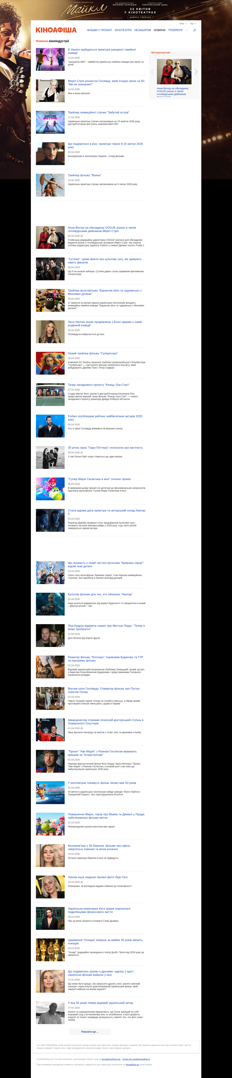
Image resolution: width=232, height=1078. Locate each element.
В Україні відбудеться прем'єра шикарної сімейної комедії (102, 51)
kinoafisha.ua (132, 1064)
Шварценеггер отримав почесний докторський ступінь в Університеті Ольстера (106, 721)
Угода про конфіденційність (136, 1059)
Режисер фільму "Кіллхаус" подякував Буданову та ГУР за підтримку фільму (105, 659)
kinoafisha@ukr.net (111, 1059)
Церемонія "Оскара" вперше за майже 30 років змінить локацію (105, 941)
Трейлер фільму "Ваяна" (84, 175)
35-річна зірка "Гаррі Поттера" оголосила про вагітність (105, 447)
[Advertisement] (91, 211)
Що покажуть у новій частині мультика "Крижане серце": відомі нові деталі (106, 564)
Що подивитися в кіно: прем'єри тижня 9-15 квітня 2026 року (105, 145)
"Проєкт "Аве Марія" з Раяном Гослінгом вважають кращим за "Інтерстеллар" (102, 753)
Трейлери (175, 30)
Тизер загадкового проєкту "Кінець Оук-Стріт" (99, 384)
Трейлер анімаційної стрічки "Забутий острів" (98, 112)
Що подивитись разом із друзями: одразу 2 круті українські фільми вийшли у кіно (100, 973)
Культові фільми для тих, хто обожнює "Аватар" (100, 594)
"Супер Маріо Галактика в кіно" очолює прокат (99, 479)
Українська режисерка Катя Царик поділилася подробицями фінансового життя (99, 910)
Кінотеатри (123, 30)
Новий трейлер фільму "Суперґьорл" (93, 353)
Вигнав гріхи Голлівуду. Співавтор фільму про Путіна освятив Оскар (104, 690)
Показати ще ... (90, 1031)
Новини (159, 30)
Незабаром (142, 30)
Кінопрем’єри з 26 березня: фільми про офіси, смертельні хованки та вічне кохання (99, 847)
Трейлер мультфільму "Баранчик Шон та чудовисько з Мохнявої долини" (105, 292)
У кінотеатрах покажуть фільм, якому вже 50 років (102, 783)
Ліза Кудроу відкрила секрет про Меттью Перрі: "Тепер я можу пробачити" (106, 627)
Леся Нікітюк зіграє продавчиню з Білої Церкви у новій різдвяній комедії (105, 323)
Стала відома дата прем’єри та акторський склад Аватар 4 (106, 512)
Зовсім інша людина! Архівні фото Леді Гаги (98, 877)
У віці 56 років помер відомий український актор (100, 1002)
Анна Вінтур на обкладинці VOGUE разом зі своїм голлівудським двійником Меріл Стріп (102, 229)
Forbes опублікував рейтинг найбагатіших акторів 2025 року (105, 418)
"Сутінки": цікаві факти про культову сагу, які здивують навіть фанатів (105, 261)
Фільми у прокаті (99, 30)
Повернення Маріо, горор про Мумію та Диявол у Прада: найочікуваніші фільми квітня (106, 816)
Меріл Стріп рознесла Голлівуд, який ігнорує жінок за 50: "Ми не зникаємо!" (106, 82)
